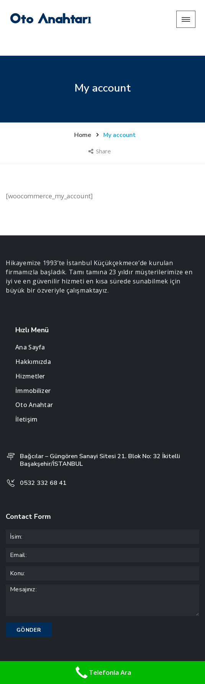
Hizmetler (30, 359)
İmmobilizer (32, 373)
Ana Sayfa (30, 330)
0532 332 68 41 (43, 466)
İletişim (26, 402)
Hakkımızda (33, 344)
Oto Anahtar (34, 388)
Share (100, 134)
